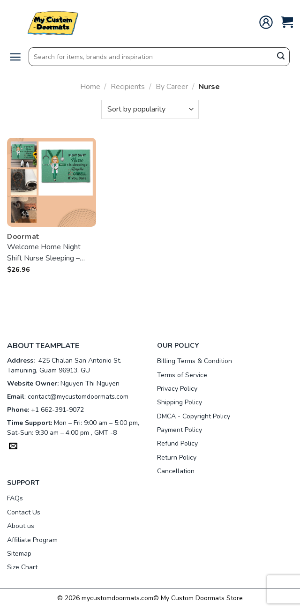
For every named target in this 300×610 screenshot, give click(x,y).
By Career (172, 87)
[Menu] (15, 57)
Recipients (128, 87)
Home (90, 87)
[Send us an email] (13, 447)
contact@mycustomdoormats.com (78, 396)
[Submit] (281, 57)
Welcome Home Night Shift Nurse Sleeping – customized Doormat (44, 253)
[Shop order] (150, 109)
